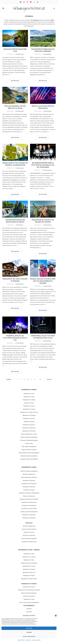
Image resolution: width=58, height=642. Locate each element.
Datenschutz (28, 640)
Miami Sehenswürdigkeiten (29, 593)
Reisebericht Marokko (29, 486)
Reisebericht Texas (29, 599)
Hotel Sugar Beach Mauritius (29, 477)
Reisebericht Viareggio (29, 415)
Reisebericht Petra (29, 560)
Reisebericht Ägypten (29, 480)
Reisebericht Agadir (29, 490)
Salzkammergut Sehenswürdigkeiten (29, 452)
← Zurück (8, 379)
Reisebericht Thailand (29, 569)
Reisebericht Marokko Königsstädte (29, 493)
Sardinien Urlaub (29, 403)
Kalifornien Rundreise (29, 596)
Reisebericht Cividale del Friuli (29, 412)
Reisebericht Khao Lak (29, 572)
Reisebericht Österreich (29, 431)
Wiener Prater (29, 443)
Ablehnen (29, 632)
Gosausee (29, 611)
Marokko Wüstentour (29, 496)
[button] (55, 615)
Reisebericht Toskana (29, 409)
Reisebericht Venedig (29, 399)
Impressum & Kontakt (36, 640)
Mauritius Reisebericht (29, 474)
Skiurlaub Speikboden (29, 526)
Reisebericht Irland (29, 393)
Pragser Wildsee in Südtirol (29, 449)
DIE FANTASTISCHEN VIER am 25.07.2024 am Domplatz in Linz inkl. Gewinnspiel (42, 165)
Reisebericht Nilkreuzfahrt (29, 483)
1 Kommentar (19, 225)
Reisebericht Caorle (29, 406)
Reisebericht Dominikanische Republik (29, 590)
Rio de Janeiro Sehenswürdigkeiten (29, 602)
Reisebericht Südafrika (29, 518)
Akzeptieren (29, 628)
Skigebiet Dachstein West (29, 541)
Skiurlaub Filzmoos (29, 532)
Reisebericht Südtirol (29, 418)
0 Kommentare (19, 54)
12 (40, 379)
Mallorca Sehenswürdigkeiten (29, 437)
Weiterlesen (15, 80)
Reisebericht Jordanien (29, 557)
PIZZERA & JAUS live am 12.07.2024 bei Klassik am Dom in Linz (15, 338)
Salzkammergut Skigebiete (29, 538)
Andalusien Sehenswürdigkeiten (29, 459)
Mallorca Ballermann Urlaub (29, 434)
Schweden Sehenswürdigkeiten (29, 440)
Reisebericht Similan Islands (29, 578)
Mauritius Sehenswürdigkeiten (29, 471)
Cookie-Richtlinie (21, 640)
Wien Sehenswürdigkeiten (29, 446)
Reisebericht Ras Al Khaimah (29, 563)
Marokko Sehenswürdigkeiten (29, 511)
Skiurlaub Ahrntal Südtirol (29, 529)
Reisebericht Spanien (29, 424)
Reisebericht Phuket (29, 575)
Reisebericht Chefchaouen (29, 502)
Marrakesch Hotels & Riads (29, 508)
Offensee (29, 608)
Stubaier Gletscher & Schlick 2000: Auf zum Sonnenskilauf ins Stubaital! (43, 281)
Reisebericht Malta (29, 421)
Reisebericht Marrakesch (29, 505)
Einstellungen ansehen (29, 636)
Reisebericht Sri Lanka (29, 566)
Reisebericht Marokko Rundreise (29, 499)
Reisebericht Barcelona (29, 428)
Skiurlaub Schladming (29, 535)
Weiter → (50, 379)
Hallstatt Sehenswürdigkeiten (29, 456)
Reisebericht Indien (29, 553)
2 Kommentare (47, 111)
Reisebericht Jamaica (29, 587)
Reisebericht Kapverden (29, 514)
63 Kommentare (47, 170)
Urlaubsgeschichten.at (29, 8)
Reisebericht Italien (29, 396)
